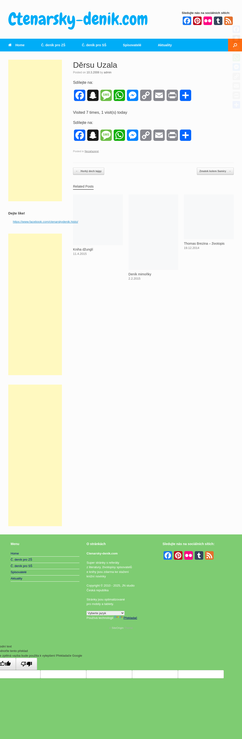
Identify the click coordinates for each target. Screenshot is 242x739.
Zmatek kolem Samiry (215, 171)
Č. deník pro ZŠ (53, 45)
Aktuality (165, 45)
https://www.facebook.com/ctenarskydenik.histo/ (45, 221)
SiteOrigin (118, 627)
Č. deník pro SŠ (94, 45)
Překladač (125, 618)
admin (108, 72)
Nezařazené (92, 151)
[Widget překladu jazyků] (105, 613)
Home (16, 45)
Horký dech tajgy (89, 171)
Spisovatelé (132, 45)
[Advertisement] (35, 130)
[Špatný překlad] (26, 664)
